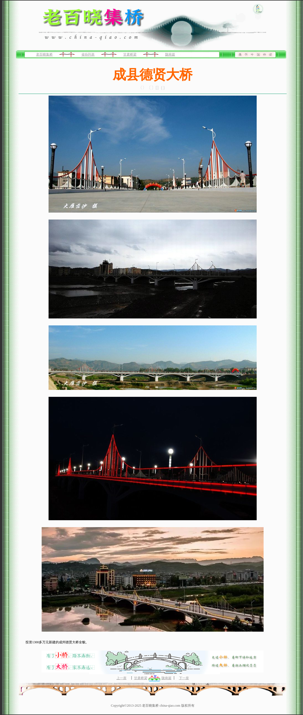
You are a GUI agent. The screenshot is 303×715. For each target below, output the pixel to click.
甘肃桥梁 (130, 54)
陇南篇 (170, 54)
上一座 (122, 678)
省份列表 (88, 54)
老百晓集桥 (44, 54)
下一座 (184, 678)
